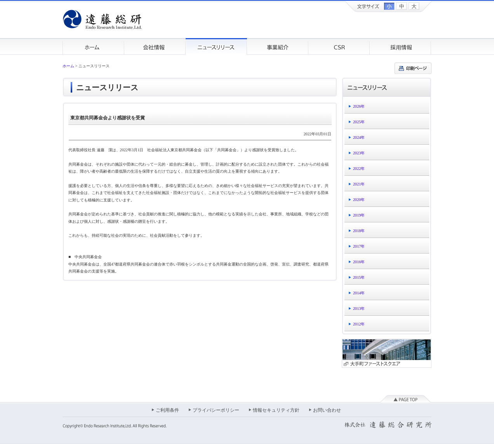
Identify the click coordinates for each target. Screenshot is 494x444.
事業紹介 (277, 46)
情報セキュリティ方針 (276, 410)
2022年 (359, 168)
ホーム (93, 46)
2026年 (359, 106)
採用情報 (400, 46)
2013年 (359, 308)
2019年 (359, 215)
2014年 (359, 293)
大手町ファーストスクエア (386, 353)
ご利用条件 (167, 410)
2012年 (359, 324)
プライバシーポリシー (216, 410)
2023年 (359, 153)
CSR (339, 46)
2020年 (359, 200)
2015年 (359, 277)
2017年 (359, 246)
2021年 (359, 184)
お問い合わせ (327, 410)
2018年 (359, 231)
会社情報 (155, 46)
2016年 (359, 262)
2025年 (359, 122)
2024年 (359, 137)
